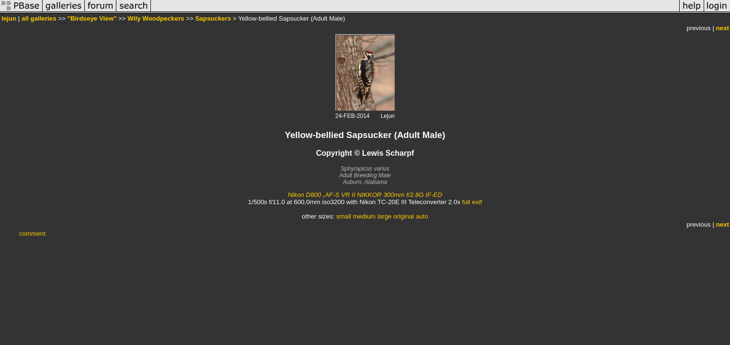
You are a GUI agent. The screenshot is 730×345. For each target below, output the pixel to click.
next (722, 28)
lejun (8, 18)
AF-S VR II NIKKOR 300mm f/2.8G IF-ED (383, 194)
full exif (472, 202)
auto (422, 216)
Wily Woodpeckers (155, 18)
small (343, 216)
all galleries (39, 18)
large (384, 216)
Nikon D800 (304, 194)
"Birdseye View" (92, 18)
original (403, 216)
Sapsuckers (213, 18)
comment (32, 233)
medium (364, 216)
